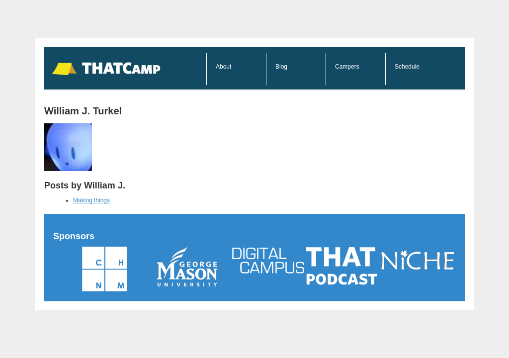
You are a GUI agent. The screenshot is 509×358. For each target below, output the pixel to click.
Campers (347, 66)
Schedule (407, 66)
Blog (281, 66)
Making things (91, 200)
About (223, 66)
